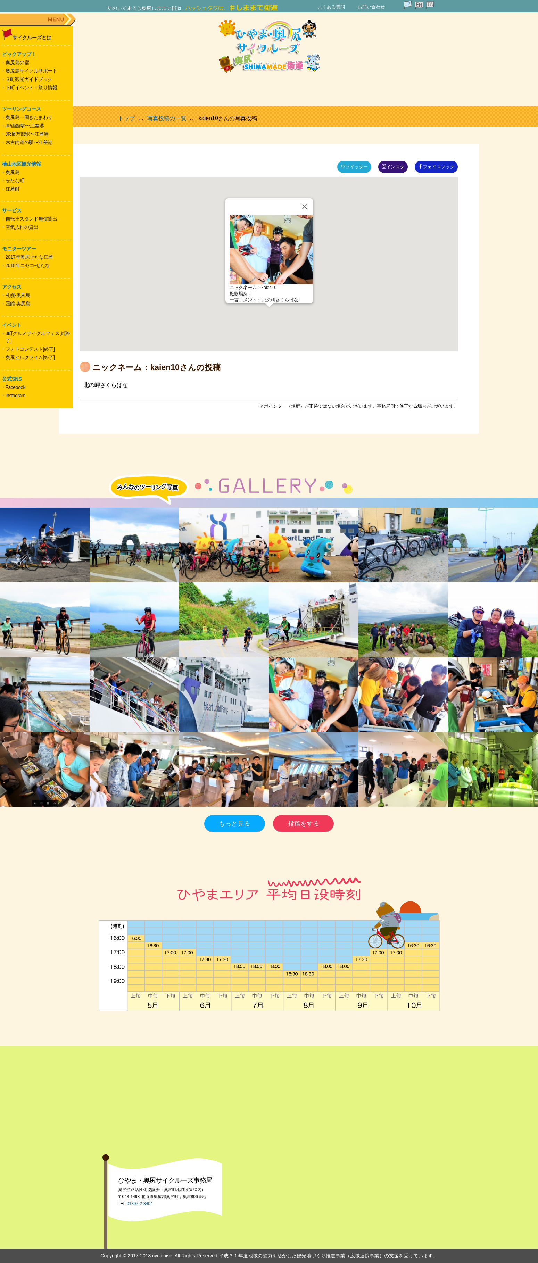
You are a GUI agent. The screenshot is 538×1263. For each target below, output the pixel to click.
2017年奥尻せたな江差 (29, 257)
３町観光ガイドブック (29, 79)
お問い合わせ (371, 6)
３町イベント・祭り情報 (31, 87)
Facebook (15, 387)
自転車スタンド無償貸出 (31, 219)
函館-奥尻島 (18, 303)
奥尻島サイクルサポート (31, 71)
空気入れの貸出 (22, 227)
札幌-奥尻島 (18, 295)
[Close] (304, 206)
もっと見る (234, 823)
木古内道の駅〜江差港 (29, 142)
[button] (269, 313)
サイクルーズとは (32, 37)
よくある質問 (331, 6)
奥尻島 (13, 172)
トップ (126, 118)
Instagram (16, 395)
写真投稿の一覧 (166, 118)
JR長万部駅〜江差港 (27, 134)
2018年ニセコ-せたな (28, 265)
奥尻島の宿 (17, 62)
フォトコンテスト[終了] (30, 349)
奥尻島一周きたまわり (29, 117)
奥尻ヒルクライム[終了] (30, 357)
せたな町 (15, 180)
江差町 (13, 189)
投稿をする (303, 823)
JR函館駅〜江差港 (25, 125)
